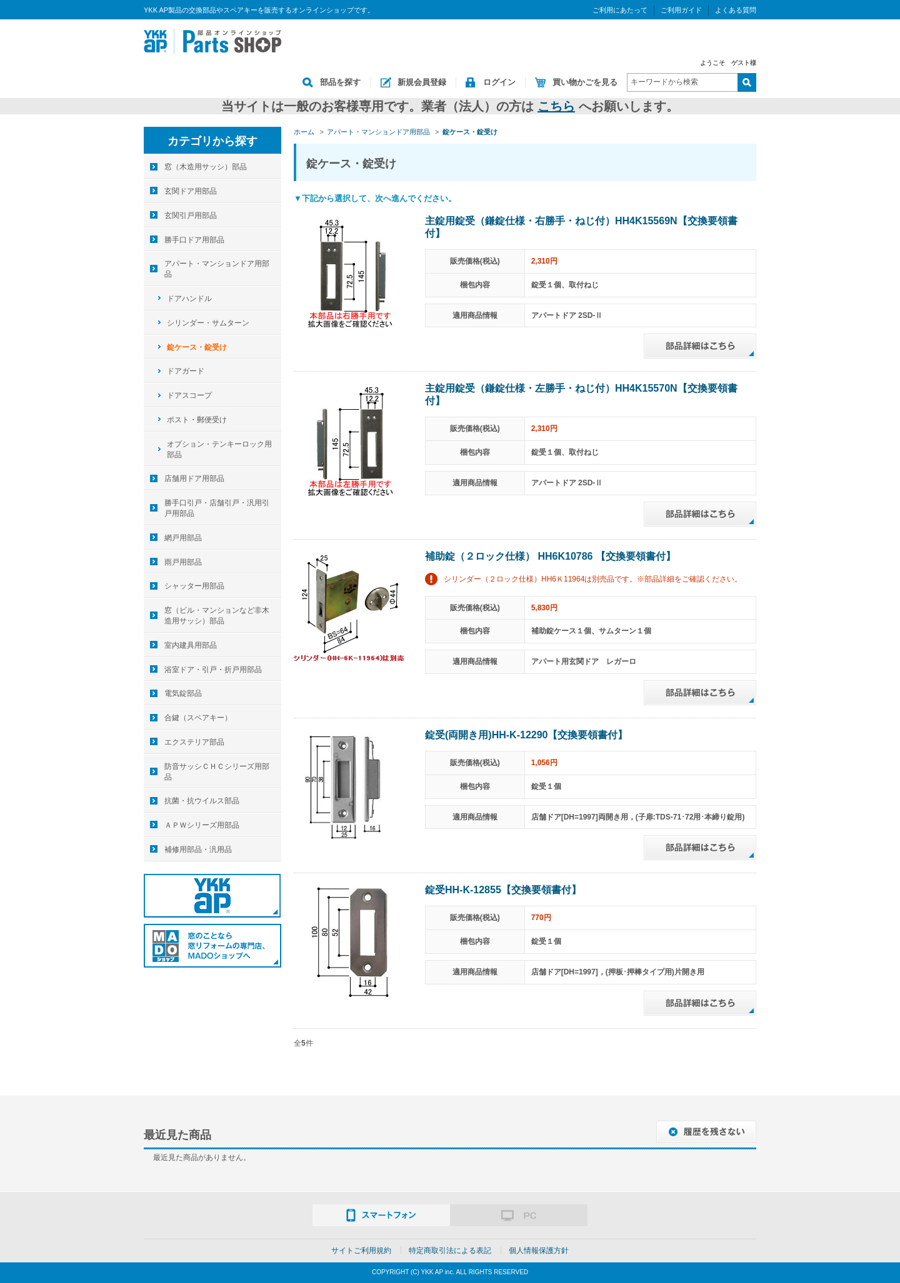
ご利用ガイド (681, 10)
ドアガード (185, 371)
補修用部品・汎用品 (198, 849)
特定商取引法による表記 (450, 1250)
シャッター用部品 (194, 586)
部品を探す (340, 82)
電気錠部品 (183, 693)
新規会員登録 (422, 82)
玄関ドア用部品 (190, 191)
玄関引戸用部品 (190, 215)
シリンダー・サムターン (208, 323)
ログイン (499, 82)
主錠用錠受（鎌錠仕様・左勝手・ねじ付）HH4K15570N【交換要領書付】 (581, 394)
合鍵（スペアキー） (198, 717)
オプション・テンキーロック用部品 (219, 449)
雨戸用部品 (183, 562)
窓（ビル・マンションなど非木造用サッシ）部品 (216, 615)
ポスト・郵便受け (197, 419)
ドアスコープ (189, 395)
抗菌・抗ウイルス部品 (201, 800)
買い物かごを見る (585, 82)
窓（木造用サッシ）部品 (205, 166)
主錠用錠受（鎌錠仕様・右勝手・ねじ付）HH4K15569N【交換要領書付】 (581, 227)
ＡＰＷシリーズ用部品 (201, 825)
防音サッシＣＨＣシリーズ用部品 (216, 771)
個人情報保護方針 (539, 1250)
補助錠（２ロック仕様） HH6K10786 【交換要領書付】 (550, 556)
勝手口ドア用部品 (194, 239)
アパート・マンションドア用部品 (216, 269)
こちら (556, 106)
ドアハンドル (189, 298)
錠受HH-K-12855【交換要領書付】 (503, 889)
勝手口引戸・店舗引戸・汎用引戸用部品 (216, 508)
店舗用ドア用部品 (194, 478)
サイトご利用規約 (361, 1250)
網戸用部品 (183, 537)
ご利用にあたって (620, 10)
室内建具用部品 (190, 645)
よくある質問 (735, 10)
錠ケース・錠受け (197, 347)
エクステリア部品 (194, 742)
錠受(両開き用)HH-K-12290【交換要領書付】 (526, 735)
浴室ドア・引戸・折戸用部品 (213, 669)
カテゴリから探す (213, 141)
